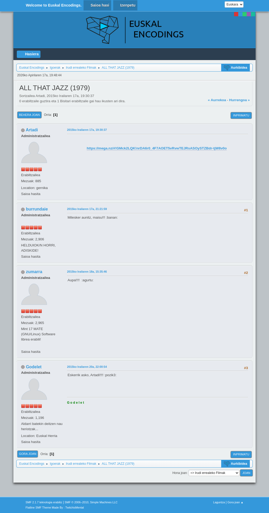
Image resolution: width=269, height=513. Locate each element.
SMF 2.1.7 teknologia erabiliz (43, 502)
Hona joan (179, 473)
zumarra (34, 271)
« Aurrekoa (217, 100)
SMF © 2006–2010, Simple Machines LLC (91, 502)
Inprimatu (241, 115)
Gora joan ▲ (235, 502)
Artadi (32, 130)
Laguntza (219, 502)
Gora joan (27, 453)
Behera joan (29, 114)
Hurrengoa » (239, 100)
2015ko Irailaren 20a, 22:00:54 (87, 366)
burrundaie (37, 209)
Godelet (34, 367)
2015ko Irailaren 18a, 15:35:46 (87, 271)
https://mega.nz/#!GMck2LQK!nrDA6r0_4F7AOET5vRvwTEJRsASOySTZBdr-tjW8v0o (157, 148)
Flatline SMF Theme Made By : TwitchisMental (54, 507)
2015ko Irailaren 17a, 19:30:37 (87, 129)
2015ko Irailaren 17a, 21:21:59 (87, 208)
